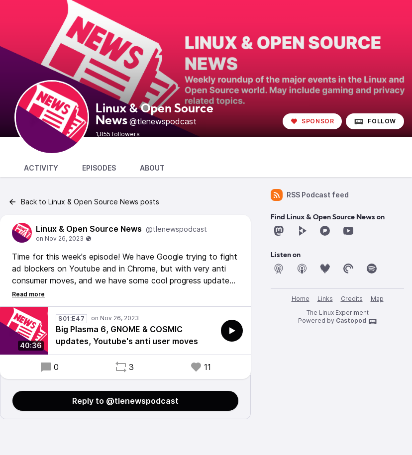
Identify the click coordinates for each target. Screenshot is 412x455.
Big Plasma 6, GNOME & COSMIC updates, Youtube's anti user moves (127, 335)
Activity (41, 168)
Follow (375, 121)
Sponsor (312, 121)
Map (377, 298)
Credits (352, 298)
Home (300, 298)
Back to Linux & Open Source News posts (83, 201)
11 (200, 367)
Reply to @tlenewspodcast (125, 401)
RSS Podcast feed (310, 195)
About (152, 168)
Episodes (99, 168)
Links (325, 298)
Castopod (356, 321)
